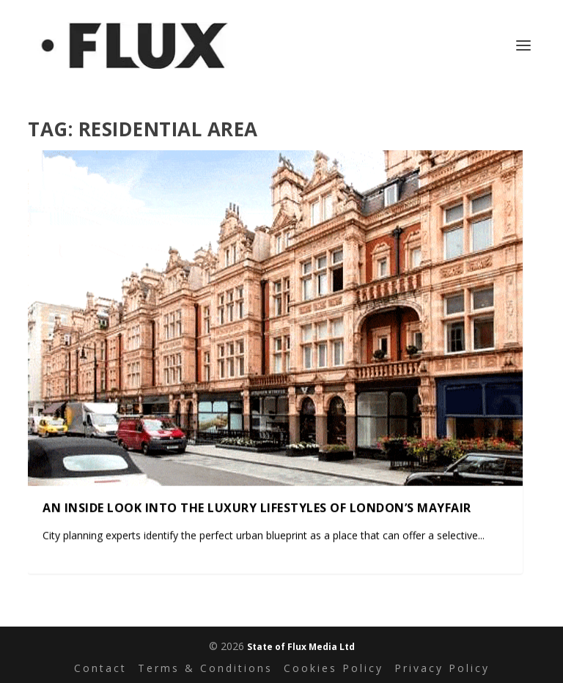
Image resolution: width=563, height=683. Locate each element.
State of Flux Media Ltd (301, 646)
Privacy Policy (442, 668)
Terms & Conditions (205, 668)
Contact (100, 668)
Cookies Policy (333, 668)
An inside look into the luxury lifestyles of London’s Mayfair (257, 507)
